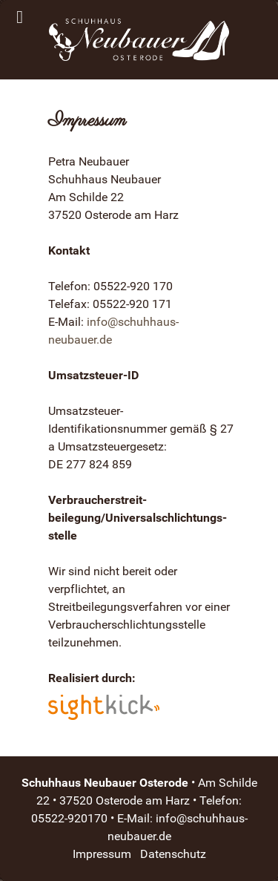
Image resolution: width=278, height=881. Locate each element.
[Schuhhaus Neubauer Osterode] (139, 40)
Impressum (102, 854)
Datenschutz (173, 854)
